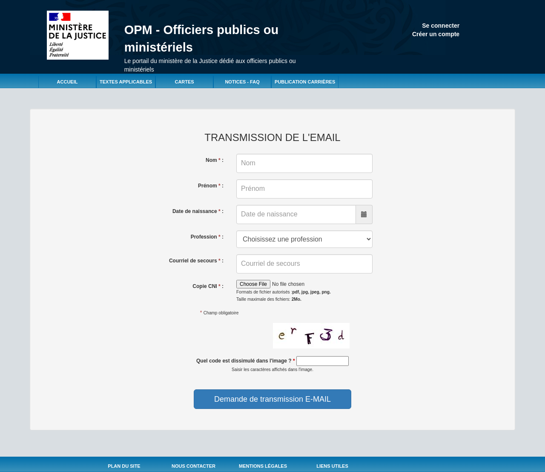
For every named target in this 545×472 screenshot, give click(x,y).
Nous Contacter (193, 466)
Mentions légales (263, 466)
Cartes (184, 81)
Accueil (67, 81)
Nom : (215, 160)
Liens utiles (332, 466)
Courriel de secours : (196, 261)
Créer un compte (435, 34)
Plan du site (124, 466)
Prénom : (211, 186)
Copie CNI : (208, 286)
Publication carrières (305, 81)
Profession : (207, 237)
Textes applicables (126, 81)
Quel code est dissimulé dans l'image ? (245, 361)
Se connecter (440, 25)
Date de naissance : (198, 211)
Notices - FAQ (242, 81)
